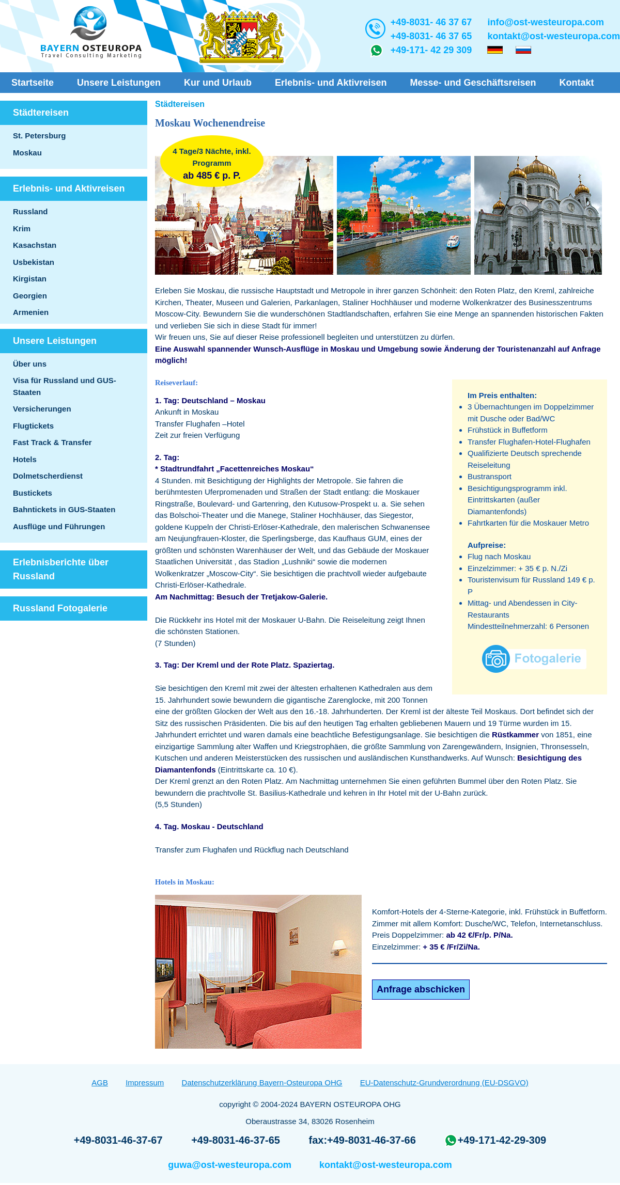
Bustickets (32, 492)
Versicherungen (42, 408)
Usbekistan (33, 262)
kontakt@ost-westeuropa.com (553, 36)
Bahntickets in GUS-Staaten (64, 509)
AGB (99, 1082)
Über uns (30, 363)
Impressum (145, 1082)
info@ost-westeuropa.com (545, 22)
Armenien (31, 312)
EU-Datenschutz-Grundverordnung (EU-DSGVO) (444, 1082)
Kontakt (577, 82)
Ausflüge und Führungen (59, 526)
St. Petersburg (39, 135)
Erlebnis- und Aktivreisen (330, 82)
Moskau (27, 152)
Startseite (32, 82)
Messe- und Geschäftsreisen (473, 82)
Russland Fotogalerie (60, 608)
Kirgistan (30, 278)
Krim (21, 228)
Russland (30, 211)
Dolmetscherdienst (48, 475)
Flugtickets (33, 425)
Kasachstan (34, 245)
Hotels (25, 459)
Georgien (30, 295)
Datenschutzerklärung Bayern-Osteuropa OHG (262, 1082)
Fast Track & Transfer (52, 442)
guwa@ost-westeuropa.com (229, 1165)
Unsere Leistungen (119, 82)
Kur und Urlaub (218, 82)
